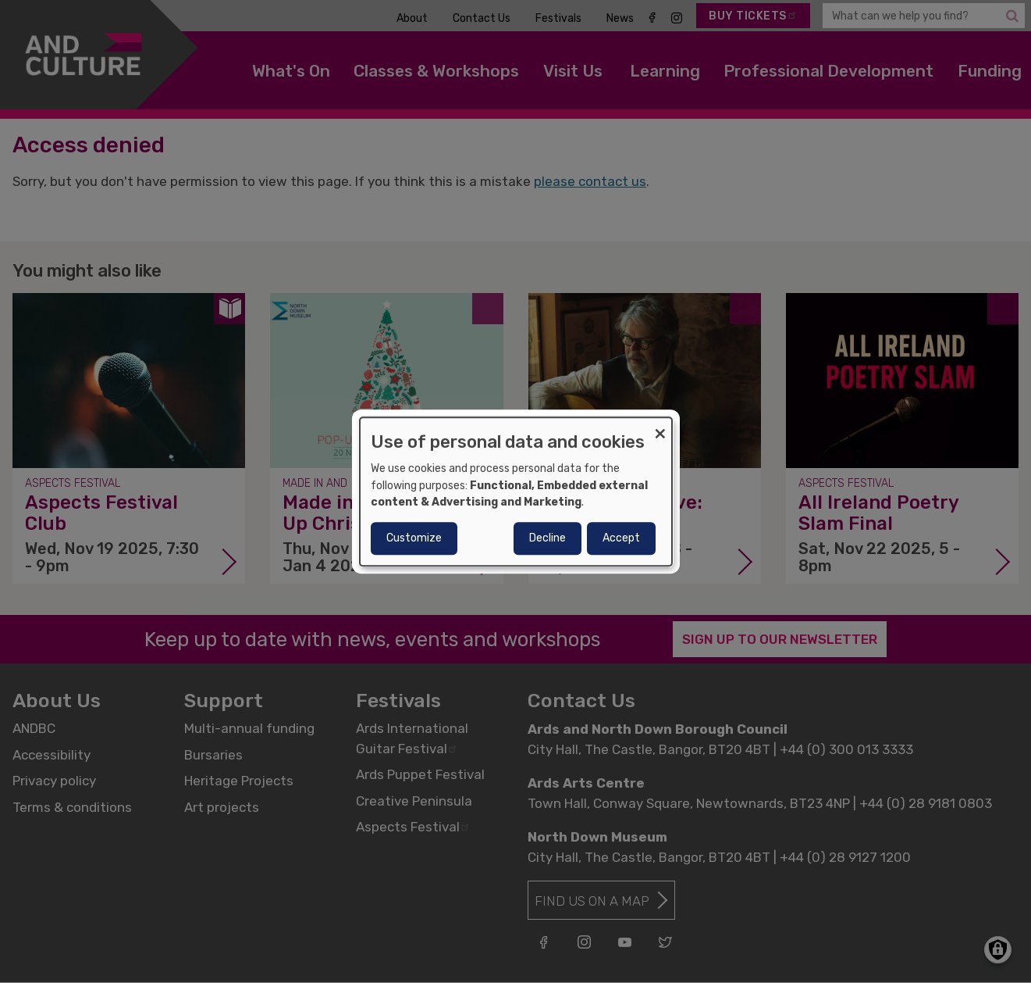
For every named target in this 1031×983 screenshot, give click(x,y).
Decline (547, 538)
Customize (414, 538)
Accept (621, 538)
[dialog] (516, 491)
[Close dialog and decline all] (660, 427)
